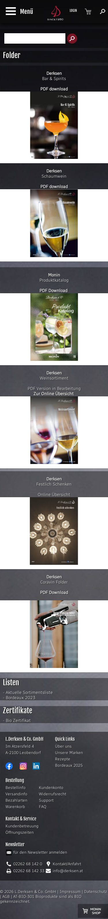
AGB (6, 896)
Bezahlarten (16, 800)
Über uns (63, 746)
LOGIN (73, 11)
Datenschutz (95, 891)
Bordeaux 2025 (69, 765)
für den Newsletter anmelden (40, 852)
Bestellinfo (15, 787)
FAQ (42, 806)
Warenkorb (15, 806)
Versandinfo (16, 794)
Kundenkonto (51, 787)
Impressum (70, 891)
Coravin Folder (54, 582)
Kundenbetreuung (22, 826)
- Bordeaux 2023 (19, 697)
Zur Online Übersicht (53, 393)
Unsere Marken (69, 752)
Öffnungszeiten (19, 832)
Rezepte (62, 759)
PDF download (54, 89)
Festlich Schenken (54, 481)
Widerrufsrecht (52, 794)
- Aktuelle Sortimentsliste (28, 692)
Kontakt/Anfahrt (67, 864)
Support (46, 800)
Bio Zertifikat (18, 720)
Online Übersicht (54, 494)
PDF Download (53, 290)
